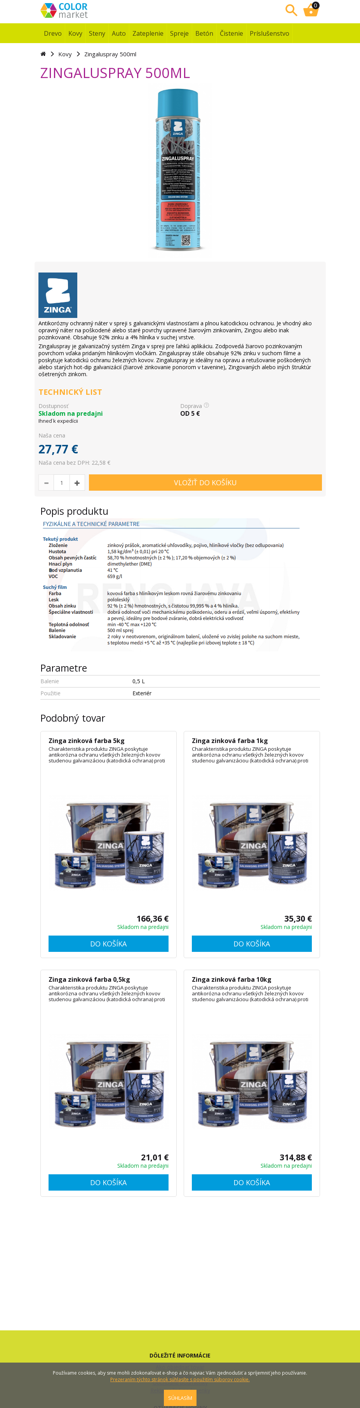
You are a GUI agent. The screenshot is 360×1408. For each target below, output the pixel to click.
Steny (97, 33)
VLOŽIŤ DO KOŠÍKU (205, 482)
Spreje (179, 33)
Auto (119, 33)
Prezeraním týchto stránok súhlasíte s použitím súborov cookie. (180, 1379)
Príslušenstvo (269, 33)
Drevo (53, 33)
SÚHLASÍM (180, 1397)
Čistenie (231, 33)
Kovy (75, 33)
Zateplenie (147, 33)
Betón (204, 33)
